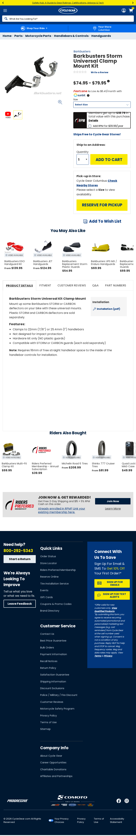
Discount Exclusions (52, 688)
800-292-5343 (18, 550)
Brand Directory (49, 610)
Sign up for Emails (115, 583)
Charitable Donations (53, 769)
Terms (97, 655)
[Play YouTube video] (68, 388)
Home (7, 36)
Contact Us (47, 634)
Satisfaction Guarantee (54, 674)
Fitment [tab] (45, 285)
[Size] (102, 104)
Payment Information (53, 654)
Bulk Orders (47, 647)
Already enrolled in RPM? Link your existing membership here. (61, 510)
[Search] (68, 18)
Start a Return (19, 559)
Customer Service (57, 626)
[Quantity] (82, 159)
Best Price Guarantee (53, 640)
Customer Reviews (51, 702)
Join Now (113, 501)
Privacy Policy (48, 715)
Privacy (108, 655)
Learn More (113, 509)
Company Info (54, 748)
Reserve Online (49, 576)
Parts (18, 36)
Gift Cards (46, 597)
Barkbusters (81, 51)
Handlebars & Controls (71, 36)
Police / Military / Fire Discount (58, 695)
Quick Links (51, 548)
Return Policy (48, 668)
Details (93, 120)
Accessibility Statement (117, 820)
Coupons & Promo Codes (56, 604)
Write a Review (99, 72)
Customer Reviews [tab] (72, 285)
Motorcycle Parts (38, 36)
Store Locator (48, 563)
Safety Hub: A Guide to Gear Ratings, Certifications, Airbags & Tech (68, 2)
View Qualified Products (105, 609)
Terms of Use (48, 722)
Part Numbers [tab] (115, 285)
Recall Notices (48, 661)
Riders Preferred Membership (58, 570)
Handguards (101, 36)
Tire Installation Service (54, 583)
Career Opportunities (53, 762)
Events (44, 590)
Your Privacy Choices (62, 820)
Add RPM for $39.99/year (108, 126)
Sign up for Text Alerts (114, 595)
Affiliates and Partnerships (56, 776)
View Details (45, 150)
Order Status (48, 556)
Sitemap (45, 729)
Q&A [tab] (95, 285)
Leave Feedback (20, 604)
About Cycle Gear (51, 756)
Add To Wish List (105, 221)
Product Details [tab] (19, 286)
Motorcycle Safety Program (57, 708)
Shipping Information (53, 681)
